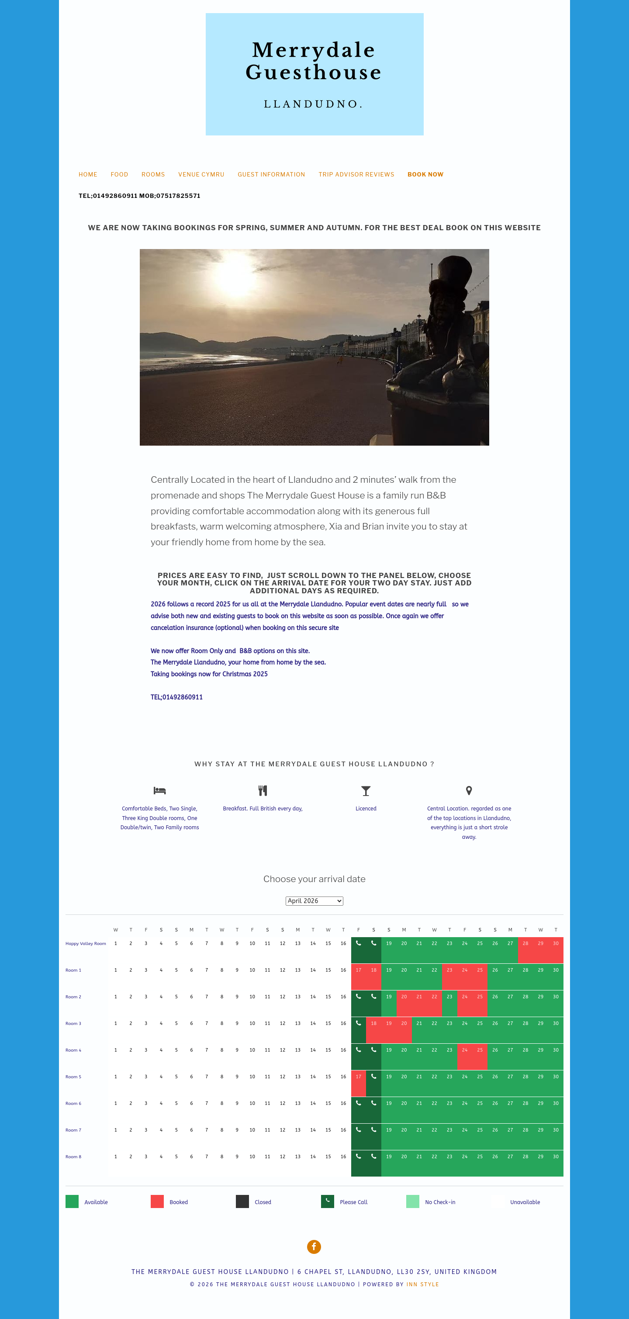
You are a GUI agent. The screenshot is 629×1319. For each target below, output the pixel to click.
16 (343, 943)
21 (419, 943)
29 (540, 943)
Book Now (426, 174)
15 (328, 943)
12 (283, 943)
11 (267, 943)
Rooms (153, 174)
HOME (88, 174)
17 (358, 970)
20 (404, 943)
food (119, 174)
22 (434, 943)
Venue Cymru (201, 174)
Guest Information (271, 174)
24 (465, 943)
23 (450, 943)
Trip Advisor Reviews (356, 174)
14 (313, 943)
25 (480, 943)
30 (556, 943)
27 (510, 943)
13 (298, 943)
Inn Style (423, 1284)
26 (495, 943)
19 (389, 943)
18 (374, 970)
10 (252, 943)
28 (526, 943)
